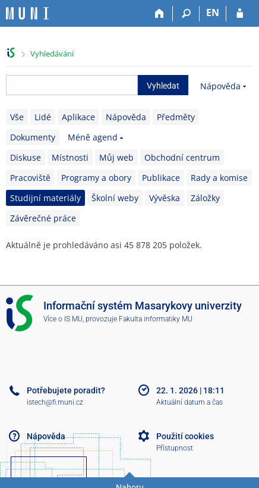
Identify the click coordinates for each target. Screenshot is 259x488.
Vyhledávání (52, 53)
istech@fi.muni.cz (55, 402)
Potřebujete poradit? (66, 390)
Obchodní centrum (182, 157)
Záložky (205, 198)
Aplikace (78, 117)
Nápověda (220, 86)
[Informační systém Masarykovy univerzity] (27, 13)
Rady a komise (219, 177)
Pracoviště (30, 177)
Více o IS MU (63, 319)
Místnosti (70, 157)
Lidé (42, 117)
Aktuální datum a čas (189, 402)
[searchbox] (72, 85)
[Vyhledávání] (186, 13)
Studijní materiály (45, 198)
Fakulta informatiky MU (155, 319)
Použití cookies (185, 436)
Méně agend (93, 137)
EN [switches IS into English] (212, 12)
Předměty (176, 117)
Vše (17, 117)
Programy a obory (96, 177)
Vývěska (164, 198)
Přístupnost (174, 448)
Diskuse (25, 157)
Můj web (116, 157)
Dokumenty (32, 137)
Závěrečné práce (43, 218)
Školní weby (114, 198)
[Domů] (159, 13)
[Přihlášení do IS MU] (239, 13)
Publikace (161, 177)
